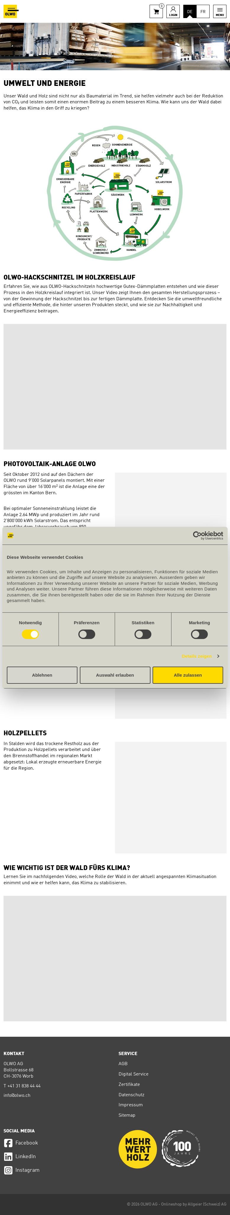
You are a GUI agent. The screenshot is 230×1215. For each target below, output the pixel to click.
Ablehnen (42, 675)
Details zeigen (197, 656)
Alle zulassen (188, 675)
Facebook (21, 1143)
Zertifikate (129, 1084)
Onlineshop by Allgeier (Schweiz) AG (193, 1204)
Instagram (22, 1170)
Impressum (131, 1105)
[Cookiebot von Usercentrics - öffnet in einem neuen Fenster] (197, 535)
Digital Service (133, 1074)
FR (202, 12)
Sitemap (127, 1115)
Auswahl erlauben (115, 675)
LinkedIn (20, 1156)
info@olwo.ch (17, 1095)
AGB (123, 1064)
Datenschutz (131, 1095)
